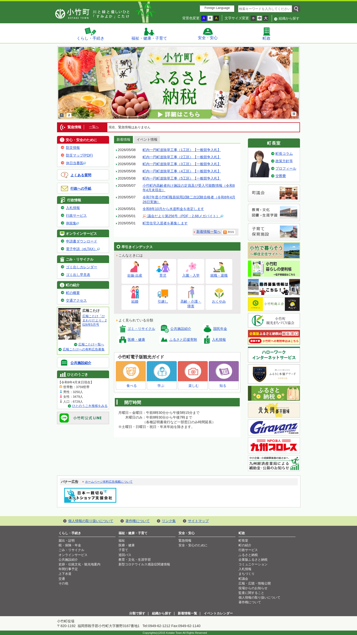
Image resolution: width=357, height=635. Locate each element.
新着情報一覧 (187, 613)
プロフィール (285, 168)
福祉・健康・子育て (149, 33)
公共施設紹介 (80, 363)
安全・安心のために (193, 545)
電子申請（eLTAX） (83, 249)
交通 (62, 579)
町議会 (243, 579)
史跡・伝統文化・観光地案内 (79, 564)
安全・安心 (208, 33)
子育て (123, 550)
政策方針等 (284, 161)
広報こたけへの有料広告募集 (84, 349)
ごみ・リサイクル (71, 550)
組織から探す (289, 18)
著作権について (137, 521)
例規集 (72, 223)
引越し (163, 299)
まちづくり (246, 574)
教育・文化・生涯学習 (135, 559)
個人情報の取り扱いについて (90, 521)
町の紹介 (244, 545)
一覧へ (94, 127)
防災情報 (73, 148)
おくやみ (219, 299)
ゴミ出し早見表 (78, 275)
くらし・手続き (90, 33)
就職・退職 (219, 273)
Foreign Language (217, 8)
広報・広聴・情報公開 (254, 583)
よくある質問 (80, 175)
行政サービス (76, 215)
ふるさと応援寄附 (183, 340)
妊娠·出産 (134, 273)
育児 (163, 273)
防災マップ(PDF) (79, 155)
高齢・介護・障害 (190, 301)
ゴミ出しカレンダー (81, 267)
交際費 (280, 176)
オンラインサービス (73, 555)
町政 (266, 33)
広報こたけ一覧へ (91, 344)
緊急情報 (184, 540)
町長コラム (284, 154)
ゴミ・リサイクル (141, 329)
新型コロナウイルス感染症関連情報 (144, 564)
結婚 (135, 299)
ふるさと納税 (248, 555)
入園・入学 (191, 273)
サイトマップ (198, 521)
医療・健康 (136, 340)
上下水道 (65, 574)
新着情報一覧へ (208, 232)
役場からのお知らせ (253, 588)
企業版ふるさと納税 (253, 559)
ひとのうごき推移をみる (90, 406)
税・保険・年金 (70, 545)
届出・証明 (67, 540)
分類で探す (137, 613)
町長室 (243, 540)
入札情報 (73, 208)
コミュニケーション (253, 564)
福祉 (122, 540)
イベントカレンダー (218, 613)
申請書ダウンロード (81, 241)
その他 (63, 583)
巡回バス (125, 555)
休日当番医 (76, 163)
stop (294, 113)
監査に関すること (251, 593)
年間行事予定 (68, 569)
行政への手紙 (80, 188)
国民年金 (220, 329)
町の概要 (73, 293)
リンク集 (169, 521)
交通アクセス (76, 300)
